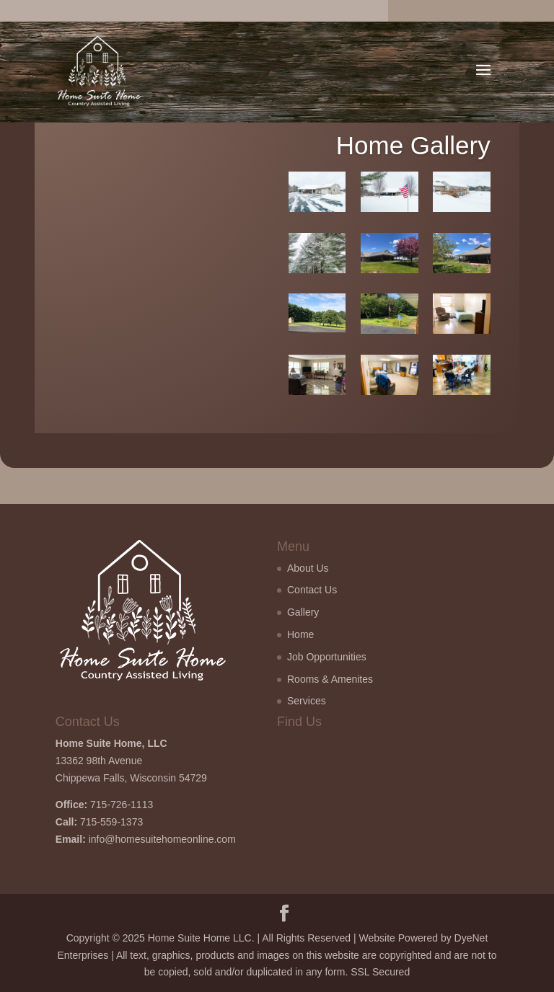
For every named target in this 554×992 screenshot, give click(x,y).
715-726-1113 (121, 804)
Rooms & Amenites (330, 679)
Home (300, 634)
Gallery (303, 612)
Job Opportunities (326, 657)
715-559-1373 (111, 822)
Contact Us (312, 589)
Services (306, 701)
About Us (308, 568)
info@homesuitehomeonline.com (162, 839)
